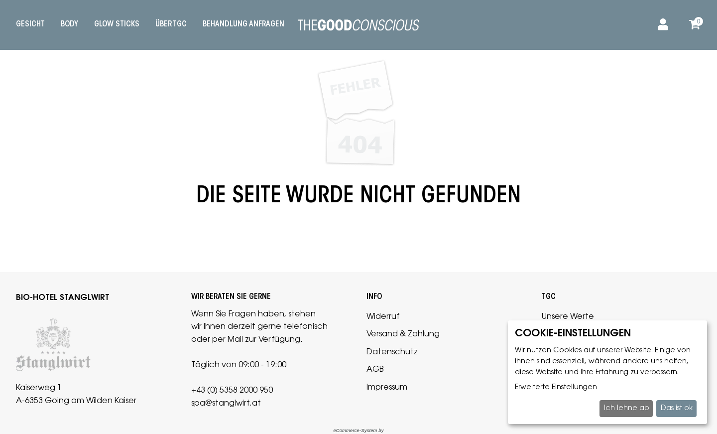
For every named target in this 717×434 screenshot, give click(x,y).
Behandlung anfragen (243, 24)
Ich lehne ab (626, 408)
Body (69, 24)
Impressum (386, 388)
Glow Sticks (116, 24)
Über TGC (171, 24)
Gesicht (30, 24)
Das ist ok (677, 408)
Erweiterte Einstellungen (556, 387)
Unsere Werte (568, 317)
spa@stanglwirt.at (226, 404)
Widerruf (382, 317)
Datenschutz (392, 352)
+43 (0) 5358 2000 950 (232, 391)
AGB (374, 370)
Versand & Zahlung (403, 334)
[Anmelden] (661, 25)
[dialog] (607, 372)
